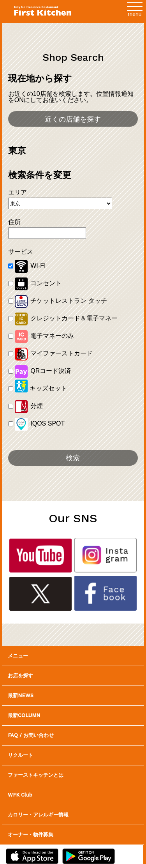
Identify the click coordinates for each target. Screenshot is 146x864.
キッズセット (37, 386)
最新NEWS (20, 695)
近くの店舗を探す (73, 119)
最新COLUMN (24, 715)
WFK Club (20, 795)
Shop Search (73, 57)
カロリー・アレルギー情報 (38, 815)
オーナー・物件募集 (30, 834)
